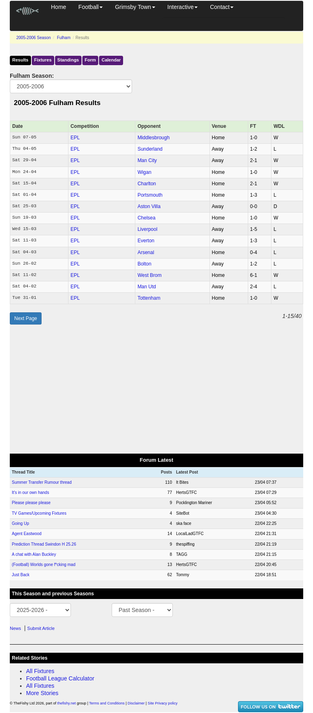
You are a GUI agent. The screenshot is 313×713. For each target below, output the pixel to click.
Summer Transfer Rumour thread (42, 482)
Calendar (111, 59)
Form (90, 59)
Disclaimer (136, 703)
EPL (75, 137)
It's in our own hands (30, 492)
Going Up (20, 523)
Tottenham (148, 298)
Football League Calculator (60, 678)
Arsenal (145, 252)
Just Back (20, 575)
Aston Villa (148, 206)
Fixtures (43, 59)
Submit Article (41, 628)
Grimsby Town (135, 7)
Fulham (64, 37)
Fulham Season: (32, 75)
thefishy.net (66, 703)
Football (90, 7)
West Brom (149, 275)
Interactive (183, 7)
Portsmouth (149, 195)
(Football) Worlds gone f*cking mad (43, 564)
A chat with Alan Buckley (34, 554)
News (15, 628)
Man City (146, 160)
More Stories (42, 693)
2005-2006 (33, 37)
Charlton (146, 183)
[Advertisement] (156, 389)
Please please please (31, 502)
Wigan (144, 172)
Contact (222, 7)
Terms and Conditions (107, 703)
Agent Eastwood (27, 533)
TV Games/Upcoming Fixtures (39, 513)
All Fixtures (40, 671)
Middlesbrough (153, 137)
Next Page (25, 318)
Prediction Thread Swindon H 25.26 (44, 544)
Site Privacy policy (162, 703)
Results (20, 59)
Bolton (144, 264)
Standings (68, 59)
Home (58, 7)
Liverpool (147, 229)
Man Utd (146, 287)
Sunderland (149, 149)
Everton (145, 241)
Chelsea (146, 218)
